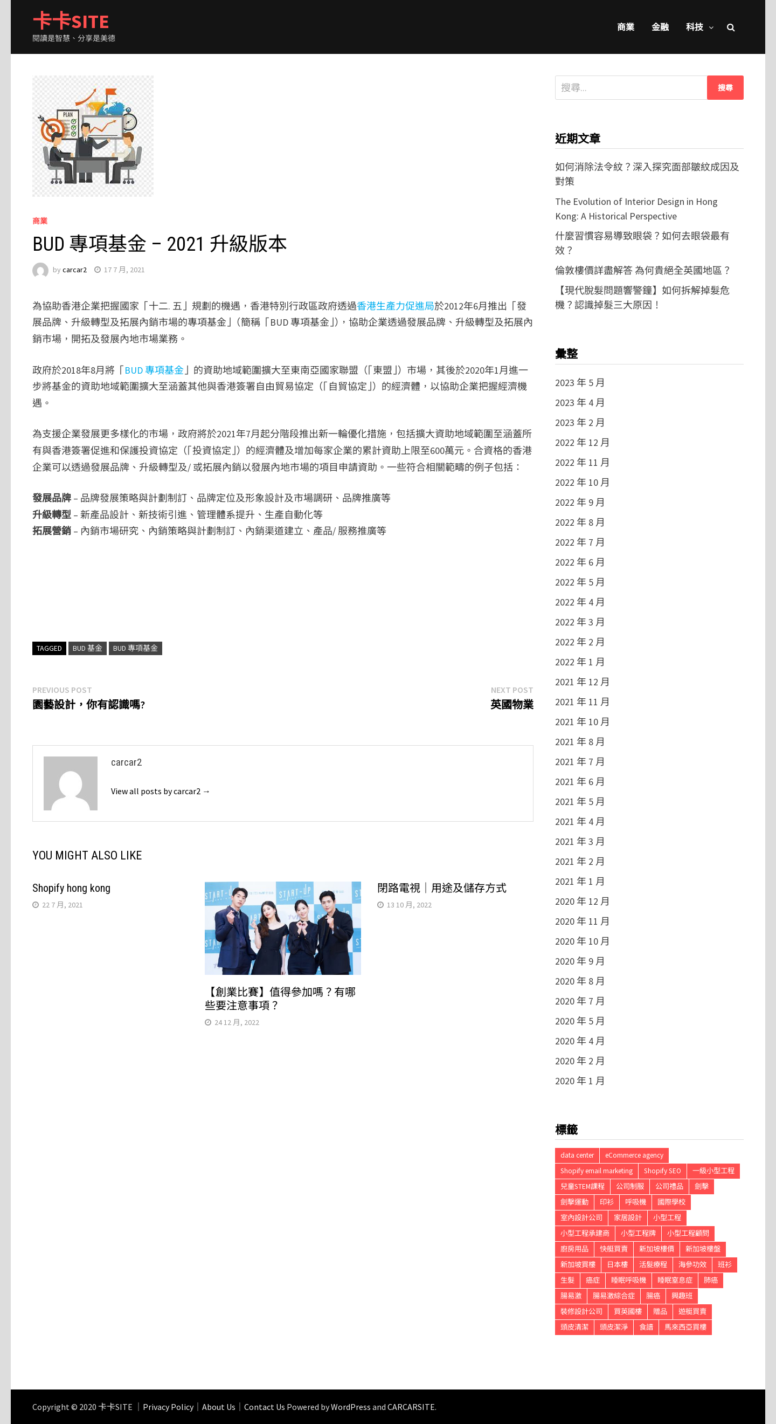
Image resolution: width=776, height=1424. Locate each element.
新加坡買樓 (577, 1264)
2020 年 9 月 (580, 961)
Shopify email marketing (596, 1170)
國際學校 (671, 1202)
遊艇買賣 (692, 1311)
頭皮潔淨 (614, 1327)
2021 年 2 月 (580, 861)
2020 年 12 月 (582, 901)
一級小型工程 (713, 1170)
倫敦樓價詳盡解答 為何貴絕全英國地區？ (643, 270)
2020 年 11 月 (582, 921)
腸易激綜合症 (614, 1296)
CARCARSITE (411, 1406)
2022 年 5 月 (580, 582)
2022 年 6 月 (580, 562)
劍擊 (702, 1186)
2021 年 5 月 (580, 801)
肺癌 (711, 1280)
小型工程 (667, 1217)
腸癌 (653, 1296)
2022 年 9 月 (580, 502)
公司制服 (630, 1186)
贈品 (660, 1311)
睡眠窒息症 (674, 1280)
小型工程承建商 (584, 1233)
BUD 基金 (87, 648)
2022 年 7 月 (580, 542)
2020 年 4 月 (580, 1041)
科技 (694, 27)
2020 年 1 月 (580, 1081)
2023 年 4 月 (580, 402)
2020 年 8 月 (580, 981)
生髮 (567, 1280)
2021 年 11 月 (582, 702)
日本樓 (617, 1264)
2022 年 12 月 (582, 442)
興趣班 (681, 1296)
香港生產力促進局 (395, 306)
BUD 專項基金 (154, 370)
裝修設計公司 (581, 1311)
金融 (660, 27)
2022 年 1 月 (580, 662)
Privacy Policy (168, 1406)
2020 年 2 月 (580, 1061)
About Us (218, 1406)
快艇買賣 (614, 1249)
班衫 (725, 1264)
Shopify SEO (662, 1170)
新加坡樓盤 (702, 1249)
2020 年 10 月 (582, 941)
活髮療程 (653, 1264)
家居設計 (628, 1217)
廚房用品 (574, 1249)
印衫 (607, 1202)
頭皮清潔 (574, 1327)
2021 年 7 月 (580, 761)
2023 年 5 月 (580, 382)
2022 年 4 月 (580, 602)
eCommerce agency (634, 1155)
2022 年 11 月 (582, 462)
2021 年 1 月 (580, 881)
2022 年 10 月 (582, 482)
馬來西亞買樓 (685, 1327)
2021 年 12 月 (582, 682)
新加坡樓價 (656, 1249)
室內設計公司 (581, 1217)
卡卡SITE (70, 21)
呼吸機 (635, 1202)
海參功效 (692, 1264)
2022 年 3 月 (580, 622)
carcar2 (75, 269)
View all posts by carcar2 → (161, 791)
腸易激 (570, 1296)
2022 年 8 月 (580, 522)
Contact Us (264, 1406)
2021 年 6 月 (580, 781)
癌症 (593, 1280)
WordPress (351, 1406)
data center (577, 1155)
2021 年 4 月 (580, 821)
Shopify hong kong (71, 888)
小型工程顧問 (688, 1233)
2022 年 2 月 (580, 642)
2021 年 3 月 (580, 841)
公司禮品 (669, 1186)
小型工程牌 (638, 1233)
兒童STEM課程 (582, 1186)
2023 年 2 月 (580, 422)
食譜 (646, 1327)
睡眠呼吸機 (628, 1280)
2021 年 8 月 (580, 741)
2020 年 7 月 (580, 1001)
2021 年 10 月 (582, 722)
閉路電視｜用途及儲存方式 (442, 888)
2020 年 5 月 (580, 1021)
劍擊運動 (574, 1202)
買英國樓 (628, 1311)
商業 (625, 27)
